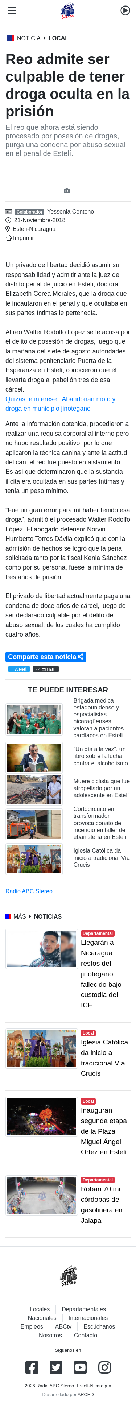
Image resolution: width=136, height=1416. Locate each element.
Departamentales (84, 1309)
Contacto (85, 1335)
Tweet (19, 669)
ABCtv (63, 1327)
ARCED (86, 1394)
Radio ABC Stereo (29, 891)
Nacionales (42, 1318)
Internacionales (88, 1318)
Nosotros (50, 1335)
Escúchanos (99, 1327)
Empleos (32, 1327)
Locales (40, 1309)
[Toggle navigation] (10, 10)
